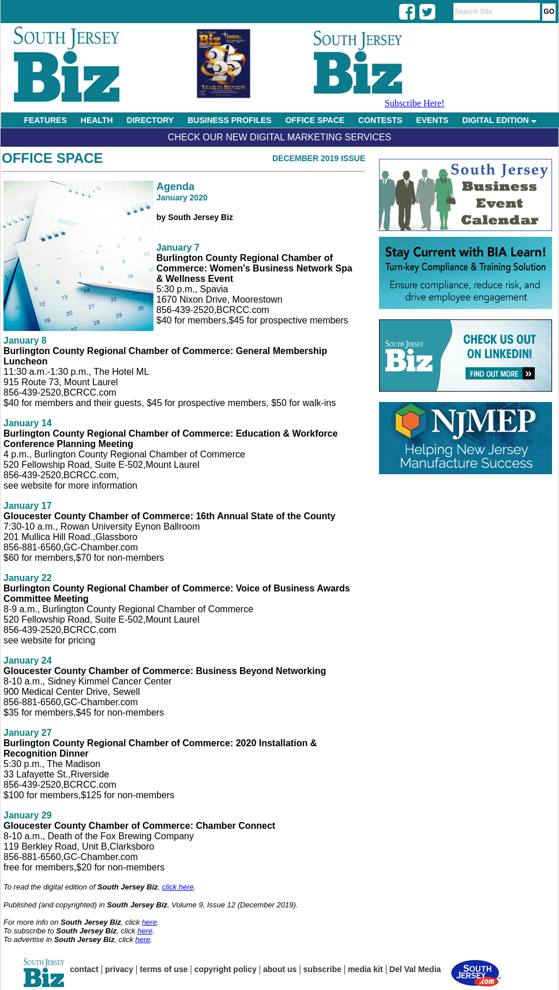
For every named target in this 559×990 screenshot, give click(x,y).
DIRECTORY (150, 120)
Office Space (52, 158)
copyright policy (225, 969)
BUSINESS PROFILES (229, 120)
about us (280, 969)
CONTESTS (380, 120)
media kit (365, 969)
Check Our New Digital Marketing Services (279, 137)
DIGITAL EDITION (499, 120)
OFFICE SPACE (315, 120)
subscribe (322, 969)
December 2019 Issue (318, 158)
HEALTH (97, 120)
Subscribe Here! (415, 103)
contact (84, 969)
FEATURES (45, 120)
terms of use (163, 969)
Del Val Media (415, 969)
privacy (119, 969)
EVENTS (432, 120)
